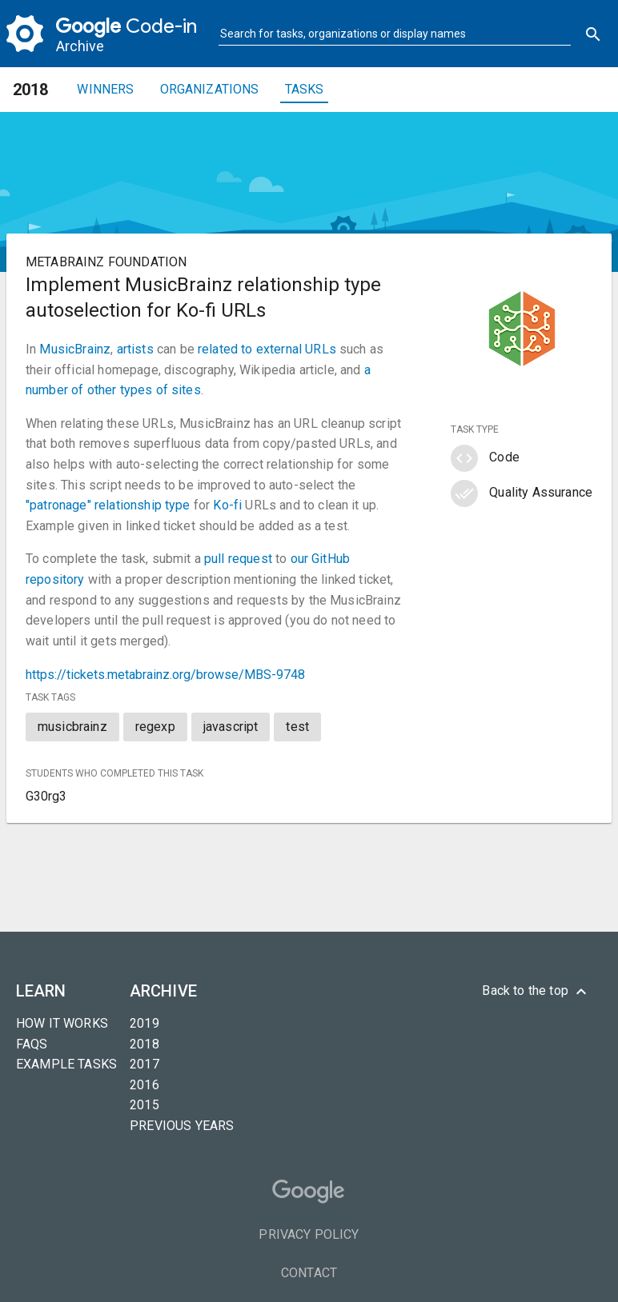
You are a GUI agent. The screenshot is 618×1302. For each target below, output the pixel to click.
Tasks (304, 89)
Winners (105, 89)
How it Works (62, 1023)
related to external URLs (267, 349)
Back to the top (536, 991)
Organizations (209, 89)
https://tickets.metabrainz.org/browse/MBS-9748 (165, 674)
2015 (144, 1104)
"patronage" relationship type (108, 505)
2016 (144, 1084)
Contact (309, 1272)
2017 (144, 1064)
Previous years (182, 1125)
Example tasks (66, 1064)
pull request (238, 558)
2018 (144, 1044)
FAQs (32, 1044)
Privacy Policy (309, 1234)
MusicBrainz (74, 349)
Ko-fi (227, 505)
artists (135, 349)
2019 (144, 1023)
